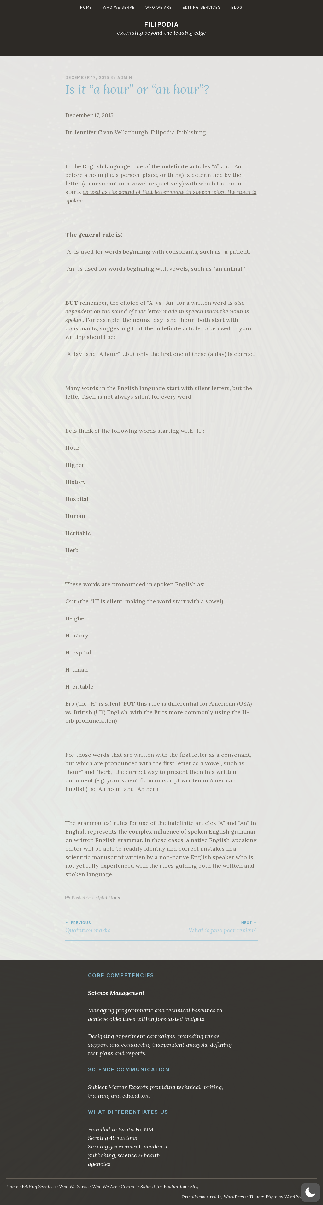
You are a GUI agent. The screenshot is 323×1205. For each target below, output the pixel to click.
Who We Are (158, 48)
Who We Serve (119, 48)
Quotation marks (113, 927)
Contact (130, 1187)
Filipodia (161, 24)
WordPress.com (300, 1197)
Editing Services (202, 48)
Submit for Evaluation (165, 1187)
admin (124, 77)
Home (86, 48)
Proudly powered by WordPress (212, 1197)
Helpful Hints (106, 898)
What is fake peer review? (210, 927)
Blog (237, 48)
